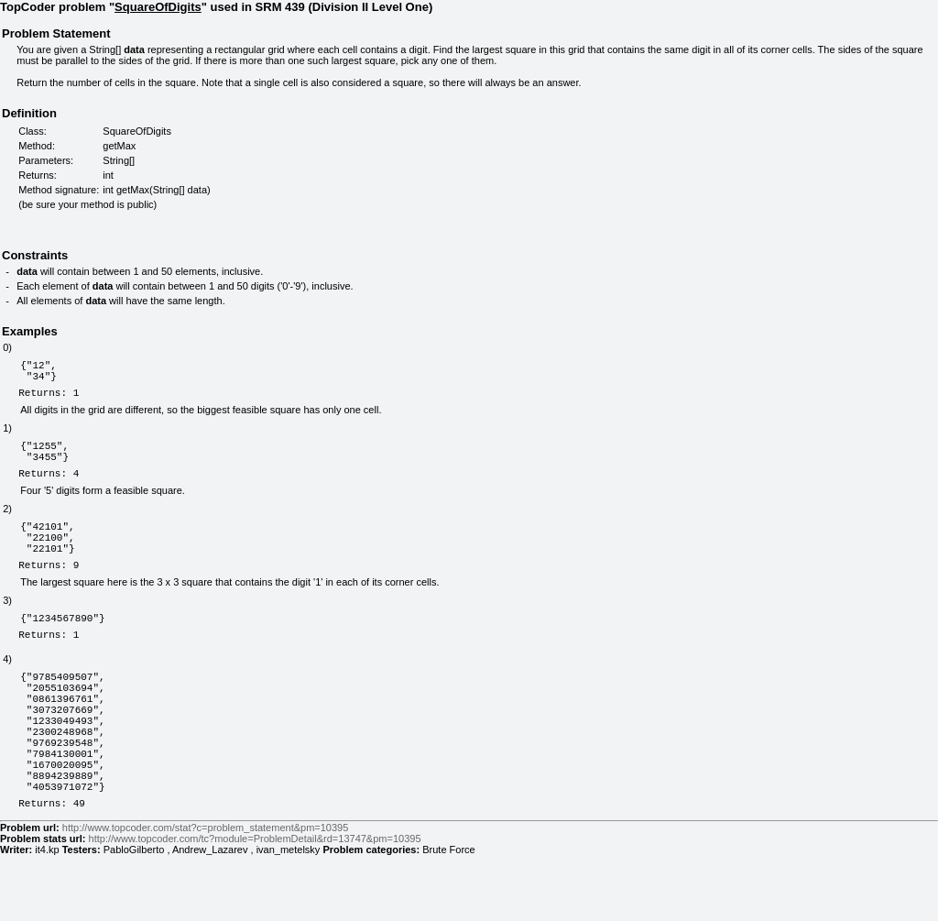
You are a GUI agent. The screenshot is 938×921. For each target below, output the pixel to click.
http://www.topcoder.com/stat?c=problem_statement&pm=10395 (205, 893)
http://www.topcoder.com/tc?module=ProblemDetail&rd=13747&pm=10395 (255, 904)
